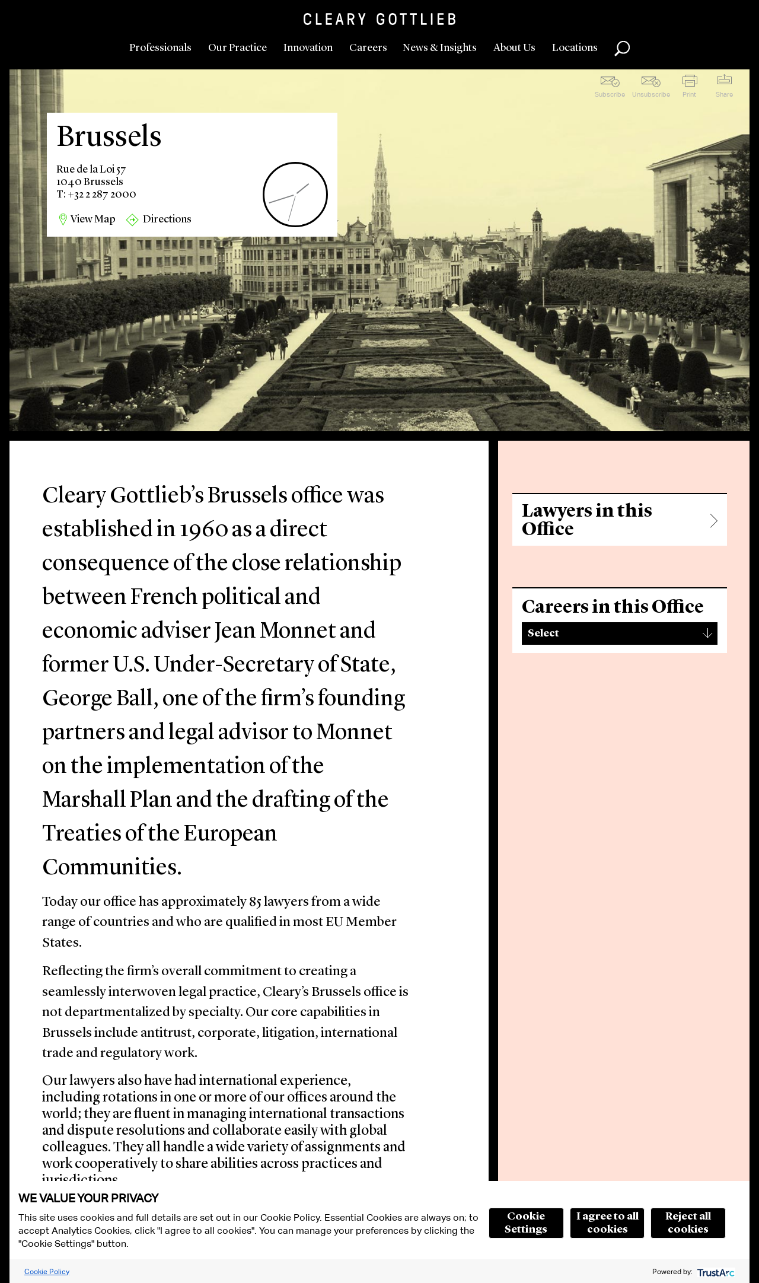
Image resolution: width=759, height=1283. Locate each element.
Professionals (160, 48)
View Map (93, 219)
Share (724, 94)
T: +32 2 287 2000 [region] (96, 194)
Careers (368, 48)
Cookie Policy (46, 1271)
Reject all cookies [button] (688, 1223)
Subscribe (610, 94)
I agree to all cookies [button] (607, 1223)
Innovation (308, 48)
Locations (575, 48)
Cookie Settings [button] (526, 1223)
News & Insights (440, 48)
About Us (514, 48)
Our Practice (237, 48)
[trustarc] (715, 1271)
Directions (167, 219)
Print (689, 94)
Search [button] (622, 48)
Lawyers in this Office (587, 520)
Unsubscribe (651, 94)
